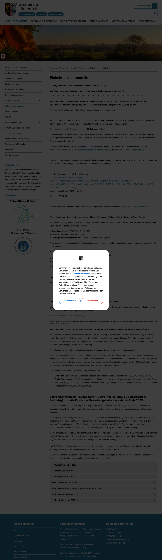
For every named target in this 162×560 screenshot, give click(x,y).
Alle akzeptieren (69, 301)
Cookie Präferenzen (81, 274)
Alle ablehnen (92, 301)
